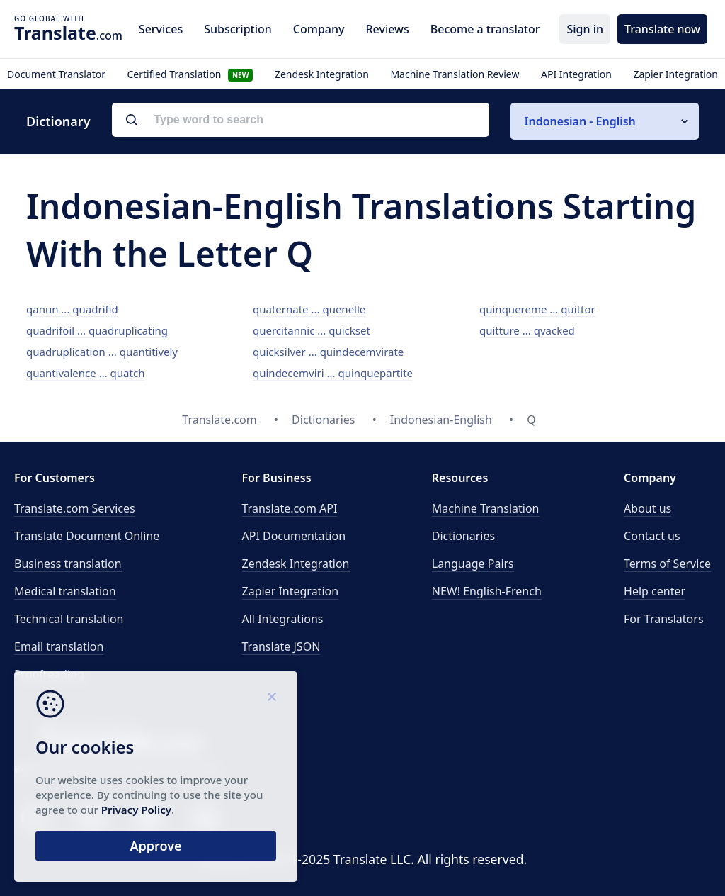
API (290, 508)
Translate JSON (281, 646)
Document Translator (56, 74)
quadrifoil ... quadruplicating (97, 330)
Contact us (652, 536)
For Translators (664, 619)
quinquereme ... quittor (537, 309)
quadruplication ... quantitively (102, 352)
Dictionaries (463, 536)
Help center (654, 591)
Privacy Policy (136, 809)
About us (647, 508)
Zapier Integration (675, 74)
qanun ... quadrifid (72, 309)
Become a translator (485, 29)
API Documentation (294, 536)
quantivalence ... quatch (85, 373)
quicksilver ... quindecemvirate (328, 352)
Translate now (662, 29)
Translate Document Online (86, 536)
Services (161, 29)
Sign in (584, 29)
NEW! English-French (487, 591)
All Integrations (283, 619)
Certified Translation (190, 74)
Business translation (68, 563)
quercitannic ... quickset (311, 330)
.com (68, 33)
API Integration (576, 74)
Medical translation (65, 591)
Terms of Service (667, 563)
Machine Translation (486, 508)
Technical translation (69, 619)
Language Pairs (473, 563)
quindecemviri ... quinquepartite (333, 373)
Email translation (58, 646)
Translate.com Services (74, 508)
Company (319, 29)
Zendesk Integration (322, 74)
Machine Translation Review (454, 74)
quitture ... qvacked (527, 330)
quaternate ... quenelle (309, 309)
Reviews (387, 29)
